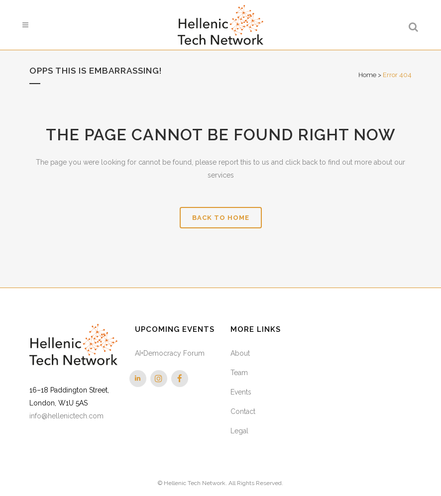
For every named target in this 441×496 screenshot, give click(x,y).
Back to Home (220, 217)
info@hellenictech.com (66, 416)
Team (239, 373)
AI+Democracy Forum (170, 353)
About (240, 353)
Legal (239, 431)
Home (367, 75)
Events (240, 392)
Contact (242, 411)
